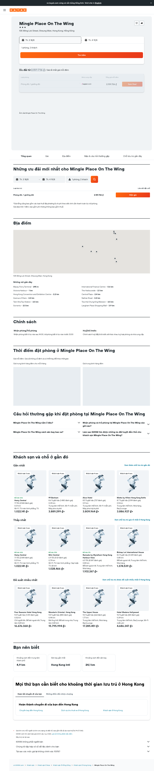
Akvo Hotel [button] (87, 497)
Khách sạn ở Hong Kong (113, 710)
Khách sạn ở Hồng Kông (61, 765)
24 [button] (34, 91)
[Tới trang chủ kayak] (18, 10)
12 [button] (47, 78)
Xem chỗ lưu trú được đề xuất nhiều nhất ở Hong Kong (126, 579)
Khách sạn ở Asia (44, 765)
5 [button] (46, 71)
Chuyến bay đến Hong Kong (31, 710)
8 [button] (66, 71)
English (98, 3)
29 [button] (66, 91)
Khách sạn (30, 765)
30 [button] (72, 91)
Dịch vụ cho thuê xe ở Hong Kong (75, 710)
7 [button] (59, 71)
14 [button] (60, 78)
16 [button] (73, 78)
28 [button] (59, 91)
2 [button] (72, 65)
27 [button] (53, 91)
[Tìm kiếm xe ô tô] (4, 29)
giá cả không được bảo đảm (62, 734)
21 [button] (60, 84)
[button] (151, 3)
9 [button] (72, 71)
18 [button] (40, 84)
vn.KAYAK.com (18, 765)
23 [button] (72, 84)
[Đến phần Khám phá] (4, 37)
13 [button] (53, 78)
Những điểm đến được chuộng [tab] (59, 694)
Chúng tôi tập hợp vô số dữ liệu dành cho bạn (83, 746)
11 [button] (40, 78)
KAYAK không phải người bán (83, 741)
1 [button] (87, 65)
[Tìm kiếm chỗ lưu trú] (4, 24)
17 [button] (34, 84)
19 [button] (47, 84)
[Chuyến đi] (4, 56)
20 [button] (53, 84)
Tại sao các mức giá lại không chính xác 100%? (83, 751)
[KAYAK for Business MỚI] (4, 48)
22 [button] (66, 84)
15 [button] (66, 78)
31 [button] (34, 97)
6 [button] (53, 71)
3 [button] (33, 71)
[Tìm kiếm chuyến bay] (4, 18)
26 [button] (46, 91)
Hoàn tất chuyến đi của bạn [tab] (30, 694)
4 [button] (40, 71)
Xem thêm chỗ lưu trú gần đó (137, 465)
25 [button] (40, 91)
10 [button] (34, 78)
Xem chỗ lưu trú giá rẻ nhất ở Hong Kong (132, 520)
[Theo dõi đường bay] (4, 43)
